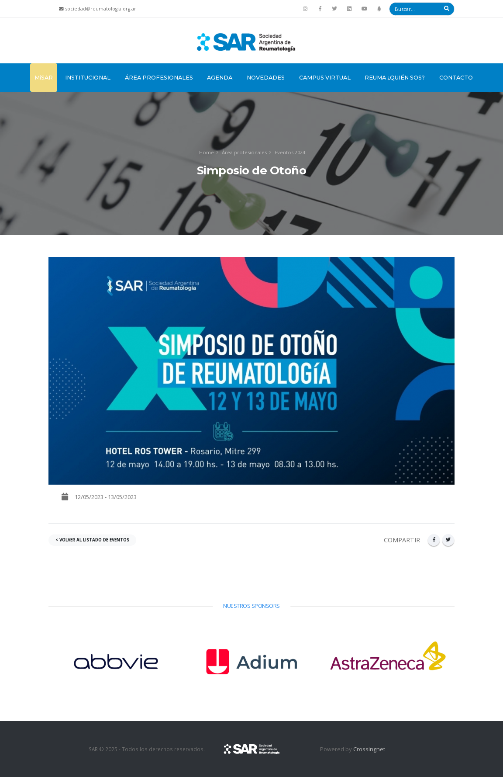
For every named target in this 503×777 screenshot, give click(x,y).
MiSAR (43, 77)
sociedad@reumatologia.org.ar (100, 9)
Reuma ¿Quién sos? (395, 77)
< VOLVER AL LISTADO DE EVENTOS (92, 540)
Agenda (219, 77)
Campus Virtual (325, 77)
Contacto (456, 77)
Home (206, 152)
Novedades (266, 77)
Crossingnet (369, 749)
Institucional (87, 77)
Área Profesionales (159, 77)
